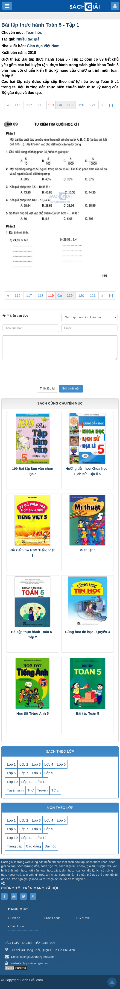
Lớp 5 (61, 764)
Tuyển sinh (15, 790)
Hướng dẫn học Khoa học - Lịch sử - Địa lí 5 (87, 471)
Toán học (34, 32)
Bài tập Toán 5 (87, 713)
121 (93, 105)
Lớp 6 (11, 773)
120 (81, 105)
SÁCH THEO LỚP (60, 751)
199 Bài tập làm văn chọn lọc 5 (32, 471)
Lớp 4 (48, 764)
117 (29, 105)
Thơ (30, 790)
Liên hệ (15, 918)
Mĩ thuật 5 (87, 550)
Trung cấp (14, 846)
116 (17, 105)
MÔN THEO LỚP (60, 808)
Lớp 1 (11, 764)
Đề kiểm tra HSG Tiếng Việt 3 (33, 552)
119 (70, 105)
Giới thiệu (85, 918)
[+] (111, 105)
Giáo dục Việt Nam (43, 46)
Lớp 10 (12, 782)
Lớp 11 (26, 782)
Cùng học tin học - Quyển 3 (87, 632)
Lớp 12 (41, 782)
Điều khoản (17, 926)
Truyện (42, 790)
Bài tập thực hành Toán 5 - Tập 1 (40, 25)
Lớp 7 (23, 773)
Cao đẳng (33, 846)
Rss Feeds (53, 918)
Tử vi (55, 790)
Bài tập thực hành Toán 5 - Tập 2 (32, 634)
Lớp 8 (36, 773)
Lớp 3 (36, 764)
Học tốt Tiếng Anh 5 (32, 713)
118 (41, 105)
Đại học (50, 846)
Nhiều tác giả (27, 39)
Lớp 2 (23, 764)
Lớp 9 (48, 773)
